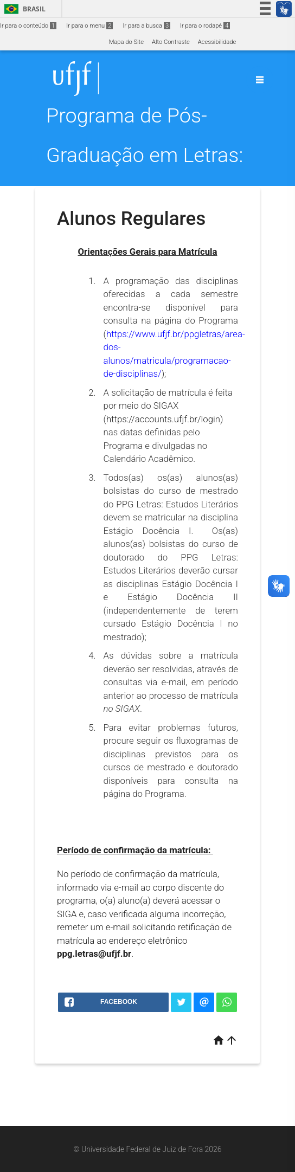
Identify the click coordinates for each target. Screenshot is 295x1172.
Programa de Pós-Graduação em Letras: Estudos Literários (144, 155)
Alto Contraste (171, 42)
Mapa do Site (126, 42)
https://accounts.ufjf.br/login (163, 419)
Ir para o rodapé (205, 25)
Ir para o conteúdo (28, 25)
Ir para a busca (146, 25)
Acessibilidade (217, 42)
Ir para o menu (89, 25)
